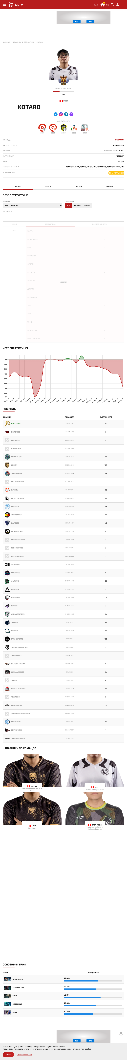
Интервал (6, 201)
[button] (121, 25)
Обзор (18, 186)
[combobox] (63, 216)
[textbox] (4, 215)
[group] (83, 17)
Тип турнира (69, 201)
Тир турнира (7, 211)
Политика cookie (24, 1055)
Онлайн (77, 206)
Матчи (79, 186)
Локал (87, 206)
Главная (6, 42)
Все (68, 206)
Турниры (109, 186)
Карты (48, 186)
